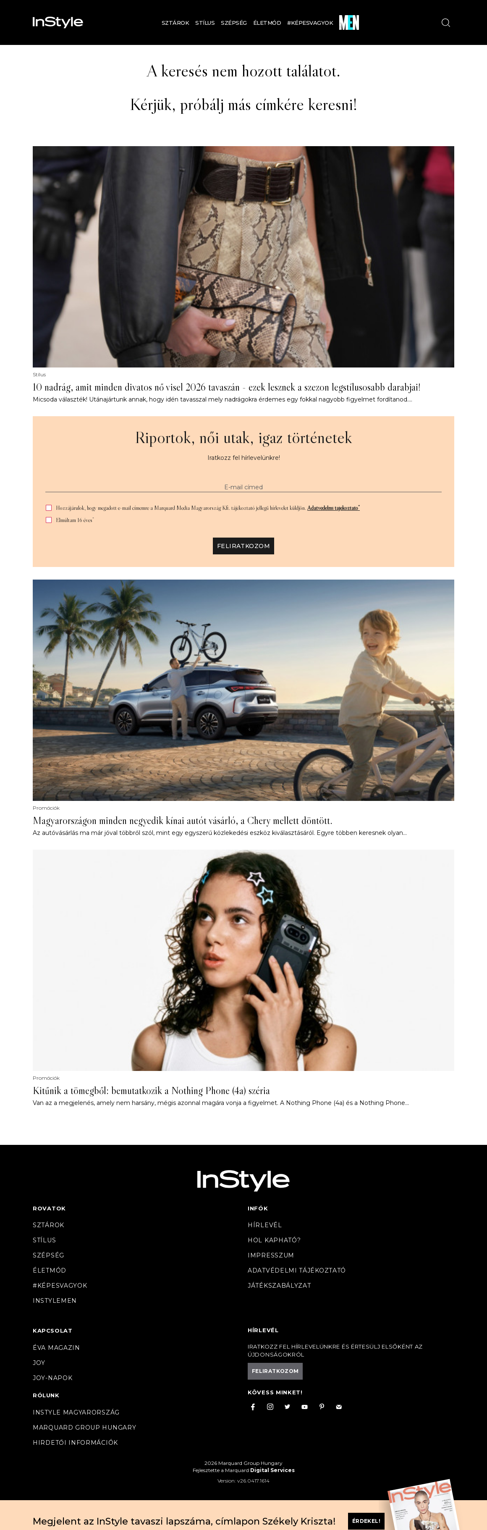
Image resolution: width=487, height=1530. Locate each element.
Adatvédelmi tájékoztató (333, 507)
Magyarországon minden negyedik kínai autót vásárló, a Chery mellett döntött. (183, 821)
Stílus (205, 22)
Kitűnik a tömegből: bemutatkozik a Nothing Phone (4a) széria (151, 1091)
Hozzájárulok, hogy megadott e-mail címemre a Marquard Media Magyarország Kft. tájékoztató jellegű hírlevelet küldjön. (208, 508)
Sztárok (175, 22)
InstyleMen (55, 1300)
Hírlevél (265, 1225)
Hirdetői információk (75, 1442)
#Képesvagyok (310, 22)
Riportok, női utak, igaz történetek (243, 437)
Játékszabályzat (279, 1285)
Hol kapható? (274, 1240)
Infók (258, 1208)
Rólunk (46, 1395)
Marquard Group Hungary (84, 1427)
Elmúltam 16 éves (75, 520)
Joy (39, 1363)
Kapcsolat (52, 1330)
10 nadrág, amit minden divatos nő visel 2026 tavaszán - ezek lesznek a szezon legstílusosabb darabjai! (227, 387)
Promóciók (46, 808)
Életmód (267, 22)
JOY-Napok (52, 1378)
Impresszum (271, 1255)
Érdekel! (366, 1521)
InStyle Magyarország (76, 1412)
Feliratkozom (243, 546)
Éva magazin (56, 1348)
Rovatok (49, 1208)
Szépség (234, 22)
